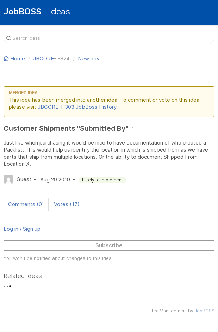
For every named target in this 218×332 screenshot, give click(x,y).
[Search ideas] (109, 38)
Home (15, 58)
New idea (89, 58)
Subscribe (109, 245)
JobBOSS (204, 310)
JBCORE (43, 58)
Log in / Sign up (22, 228)
